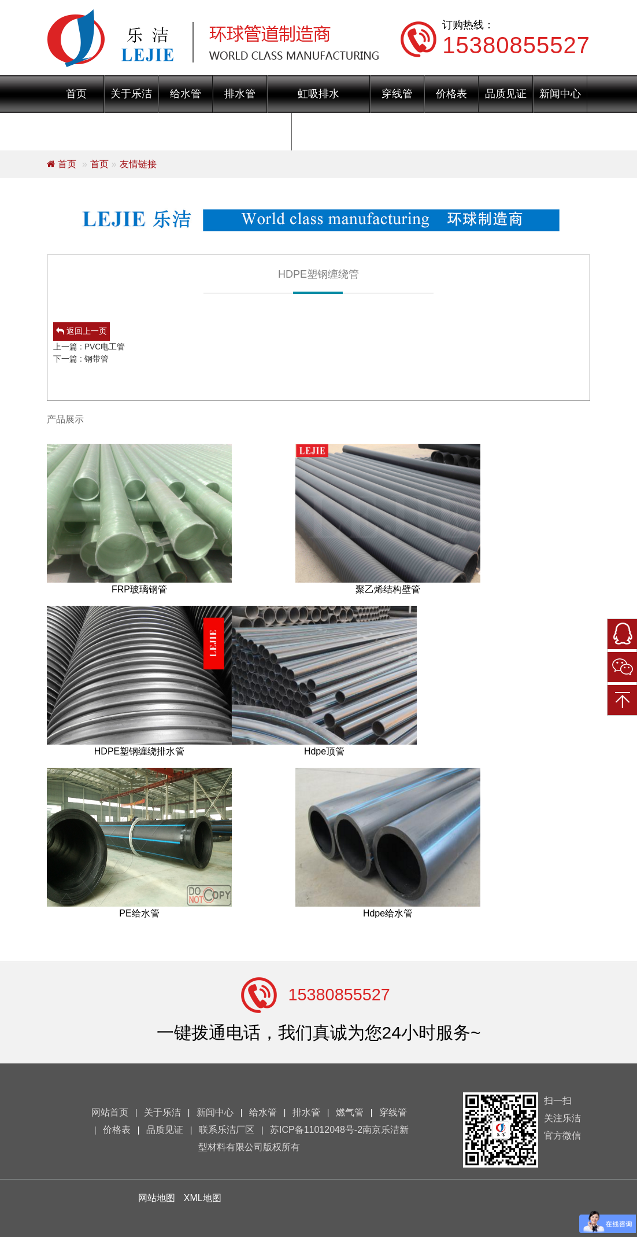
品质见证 (506, 94)
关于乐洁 (131, 94)
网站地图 (156, 1198)
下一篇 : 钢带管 (81, 358)
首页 (76, 94)
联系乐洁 (319, 131)
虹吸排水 (318, 94)
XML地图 (202, 1198)
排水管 (239, 94)
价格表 (451, 94)
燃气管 (350, 1112)
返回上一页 (81, 331)
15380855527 (339, 994)
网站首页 (109, 1112)
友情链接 (138, 164)
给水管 (185, 94)
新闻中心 (560, 94)
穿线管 (397, 94)
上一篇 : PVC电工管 (89, 346)
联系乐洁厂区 (226, 1130)
